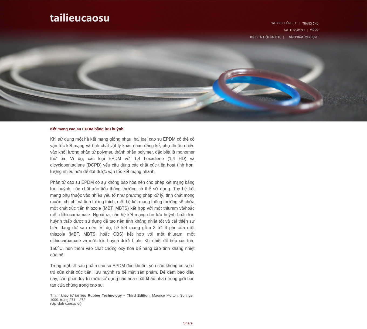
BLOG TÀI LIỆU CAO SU (265, 37)
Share (188, 323)
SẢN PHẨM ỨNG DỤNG (303, 37)
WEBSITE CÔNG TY (284, 23)
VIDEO (314, 29)
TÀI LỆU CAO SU (294, 30)
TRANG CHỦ (310, 23)
